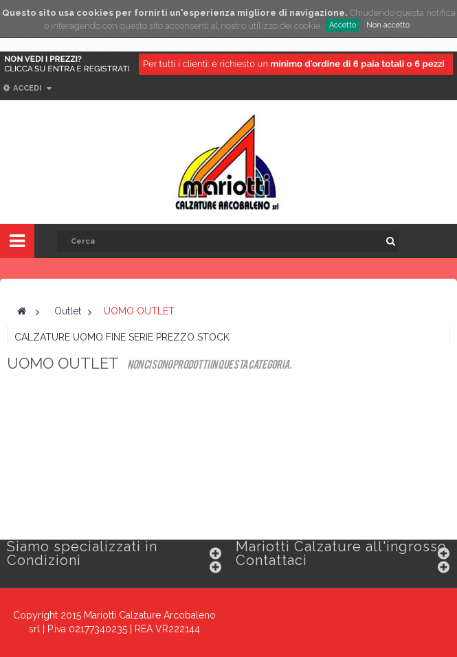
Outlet (67, 311)
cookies (94, 13)
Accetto (342, 25)
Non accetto (388, 25)
